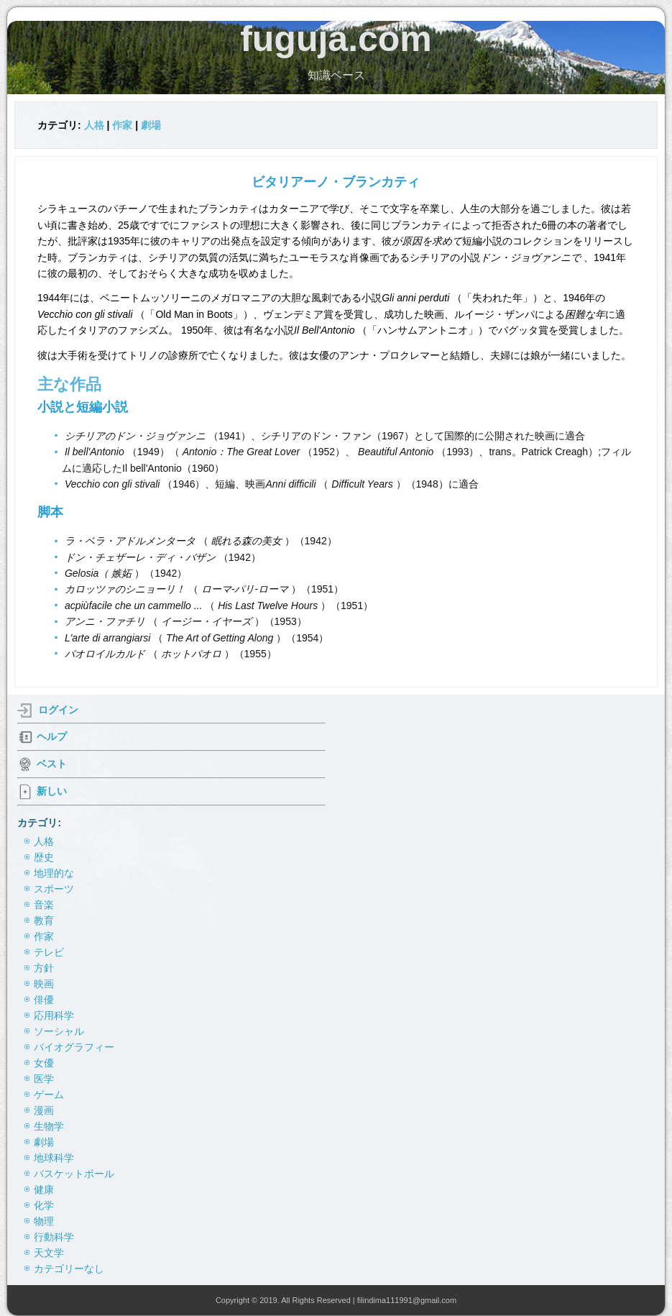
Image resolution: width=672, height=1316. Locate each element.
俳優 (44, 999)
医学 (44, 1078)
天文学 (49, 1252)
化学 (44, 1205)
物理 (44, 1221)
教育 (44, 920)
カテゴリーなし (69, 1268)
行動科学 (54, 1237)
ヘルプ (52, 736)
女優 (44, 1063)
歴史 (44, 857)
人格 (94, 125)
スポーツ (54, 889)
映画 (44, 984)
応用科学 (54, 1015)
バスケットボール (74, 1173)
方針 (44, 968)
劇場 (151, 125)
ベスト (52, 763)
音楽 (44, 904)
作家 (122, 125)
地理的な (54, 873)
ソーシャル (59, 1031)
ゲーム (49, 1094)
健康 (44, 1189)
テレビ (49, 952)
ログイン (58, 710)
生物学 (49, 1126)
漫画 (44, 1110)
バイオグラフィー (74, 1047)
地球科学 (54, 1158)
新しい (52, 791)
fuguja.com (336, 39)
